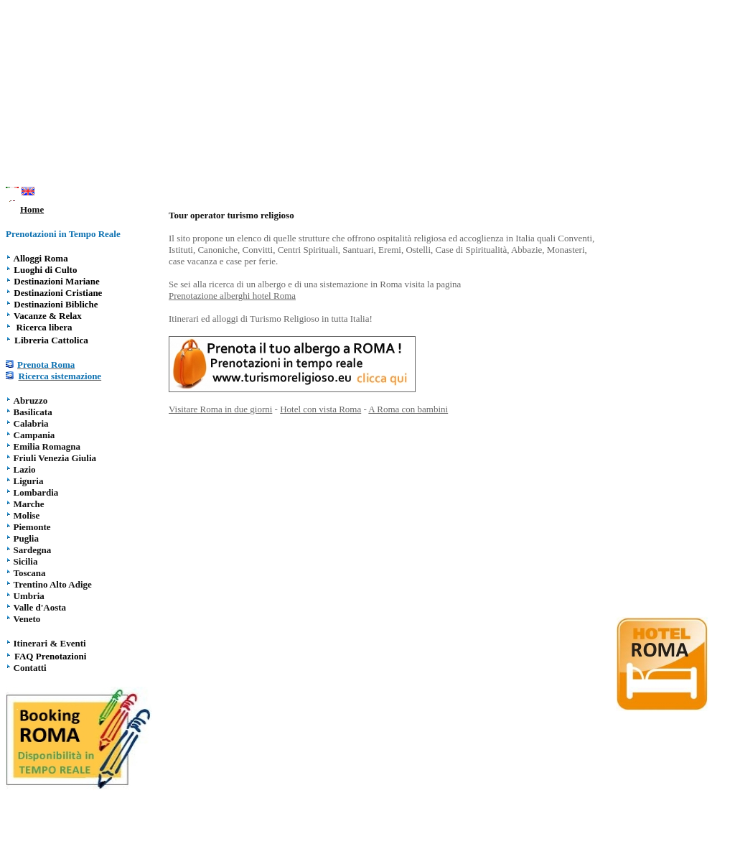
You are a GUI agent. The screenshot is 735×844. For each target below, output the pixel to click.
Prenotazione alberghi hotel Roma (232, 295)
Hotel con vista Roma (320, 409)
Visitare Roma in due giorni (220, 409)
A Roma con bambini (408, 409)
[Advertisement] (367, 95)
